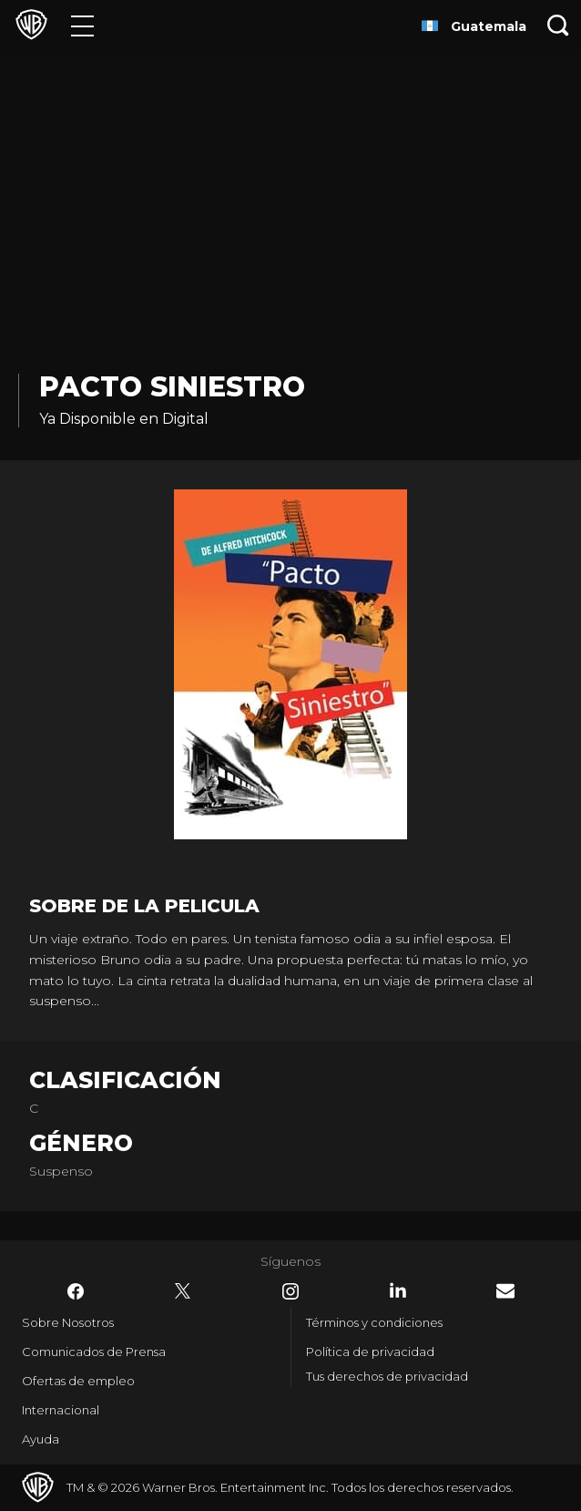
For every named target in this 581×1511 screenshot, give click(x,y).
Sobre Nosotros (68, 1322)
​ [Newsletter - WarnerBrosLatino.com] (505, 1291)
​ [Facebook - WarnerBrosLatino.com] (76, 1291)
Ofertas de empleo (78, 1380)
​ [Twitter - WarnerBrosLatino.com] (183, 1291)
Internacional (60, 1410)
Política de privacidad (370, 1351)
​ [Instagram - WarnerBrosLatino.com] (290, 1291)
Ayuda (40, 1439)
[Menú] (82, 25)
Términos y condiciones (374, 1322)
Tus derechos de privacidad (387, 1376)
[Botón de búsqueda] (558, 25)
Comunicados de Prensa (94, 1351)
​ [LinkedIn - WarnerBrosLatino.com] (398, 1290)
